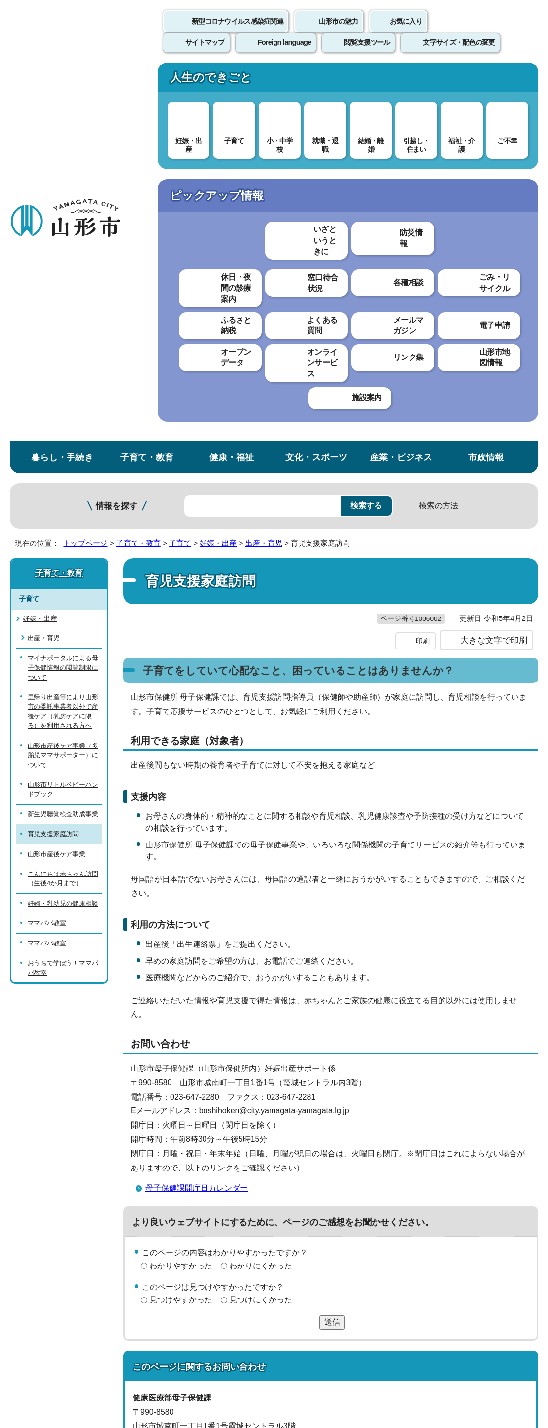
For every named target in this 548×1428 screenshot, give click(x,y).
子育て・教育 (146, 80)
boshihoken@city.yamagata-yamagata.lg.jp (223, 1112)
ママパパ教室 (47, 547)
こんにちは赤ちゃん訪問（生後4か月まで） (63, 502)
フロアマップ (35, 1334)
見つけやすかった (180, 944)
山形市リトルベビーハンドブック (63, 412)
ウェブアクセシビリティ (306, 1187)
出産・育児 (263, 166)
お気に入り (406, 32)
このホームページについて (54, 1187)
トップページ (85, 166)
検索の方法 (438, 129)
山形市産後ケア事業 (56, 477)
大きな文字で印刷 (493, 284)
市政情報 (486, 80)
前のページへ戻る (432, 1156)
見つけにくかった (260, 944)
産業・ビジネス (401, 80)
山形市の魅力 (338, 32)
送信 (332, 966)
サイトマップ (402, 1187)
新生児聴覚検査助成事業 (63, 437)
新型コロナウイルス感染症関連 (237, 32)
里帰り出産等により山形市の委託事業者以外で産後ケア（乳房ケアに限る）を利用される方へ (63, 335)
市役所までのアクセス (118, 1334)
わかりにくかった (260, 909)
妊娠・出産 (218, 166)
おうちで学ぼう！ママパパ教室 (63, 591)
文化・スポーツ (316, 80)
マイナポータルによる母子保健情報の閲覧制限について (63, 291)
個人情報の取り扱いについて (182, 1187)
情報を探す (116, 129)
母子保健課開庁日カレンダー (196, 832)
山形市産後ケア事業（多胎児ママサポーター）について (63, 378)
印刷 (423, 285)
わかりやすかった (180, 909)
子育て (180, 166)
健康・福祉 (231, 80)
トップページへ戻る (514, 1156)
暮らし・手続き (62, 80)
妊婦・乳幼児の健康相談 (63, 526)
